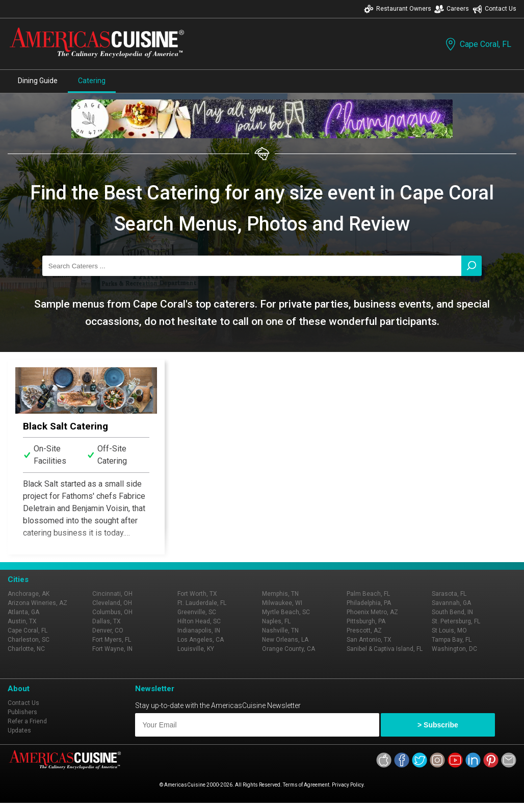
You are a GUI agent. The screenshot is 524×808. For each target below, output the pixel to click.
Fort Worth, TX (197, 593)
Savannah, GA (451, 603)
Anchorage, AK (28, 593)
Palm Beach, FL (368, 593)
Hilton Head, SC (199, 621)
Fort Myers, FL (111, 639)
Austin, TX (22, 621)
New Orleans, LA (285, 639)
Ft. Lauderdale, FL (201, 603)
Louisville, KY (195, 648)
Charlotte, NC (26, 648)
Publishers (22, 712)
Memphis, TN (280, 593)
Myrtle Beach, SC (286, 612)
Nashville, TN (280, 630)
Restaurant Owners (397, 9)
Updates (19, 730)
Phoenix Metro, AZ (372, 612)
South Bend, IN (452, 612)
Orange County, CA (288, 648)
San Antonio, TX (369, 639)
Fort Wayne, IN (112, 648)
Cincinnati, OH (112, 593)
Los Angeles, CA (200, 639)
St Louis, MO (449, 630)
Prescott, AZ (364, 630)
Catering (92, 81)
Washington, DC (454, 648)
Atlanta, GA (23, 612)
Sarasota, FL (449, 593)
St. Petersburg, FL (456, 621)
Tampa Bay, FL (451, 639)
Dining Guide (38, 81)
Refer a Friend (27, 721)
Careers (451, 9)
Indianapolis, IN (198, 630)
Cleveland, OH (112, 603)
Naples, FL (276, 621)
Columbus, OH (112, 612)
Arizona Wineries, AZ (37, 603)
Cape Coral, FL (477, 44)
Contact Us (494, 9)
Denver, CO (107, 630)
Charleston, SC (28, 639)
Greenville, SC (196, 612)
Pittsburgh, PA (366, 621)
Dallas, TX (106, 621)
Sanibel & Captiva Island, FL (385, 648)
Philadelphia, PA (369, 603)
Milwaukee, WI (282, 603)
